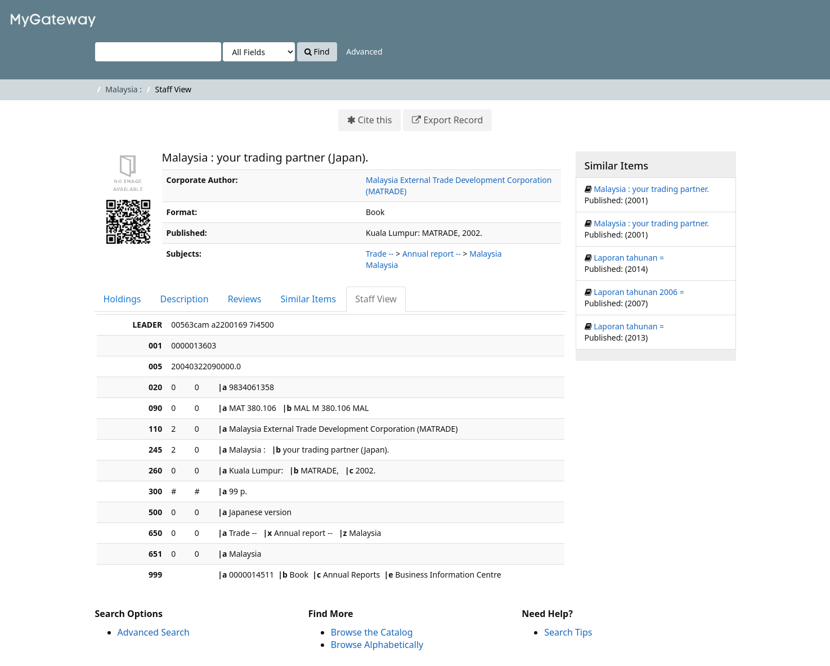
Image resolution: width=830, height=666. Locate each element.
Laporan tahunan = (629, 257)
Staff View (376, 299)
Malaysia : (123, 89)
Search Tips (568, 632)
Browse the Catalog (372, 632)
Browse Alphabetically (377, 644)
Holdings (122, 299)
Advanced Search (154, 632)
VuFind (36, 17)
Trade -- (380, 253)
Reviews (245, 299)
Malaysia (485, 253)
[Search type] (259, 51)
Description (184, 299)
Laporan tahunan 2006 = (639, 292)
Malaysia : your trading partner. (651, 189)
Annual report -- (431, 253)
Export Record (453, 120)
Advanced (364, 51)
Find (317, 51)
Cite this (375, 120)
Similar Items (309, 299)
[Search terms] (158, 51)
